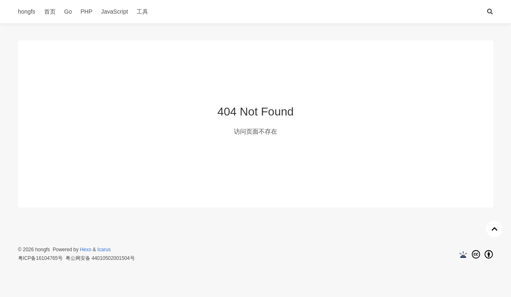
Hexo (86, 249)
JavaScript (114, 11)
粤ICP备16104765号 (40, 258)
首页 (50, 11)
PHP (86, 11)
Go (68, 11)
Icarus (104, 249)
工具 (142, 11)
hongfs (26, 11)
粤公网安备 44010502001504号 (100, 258)
